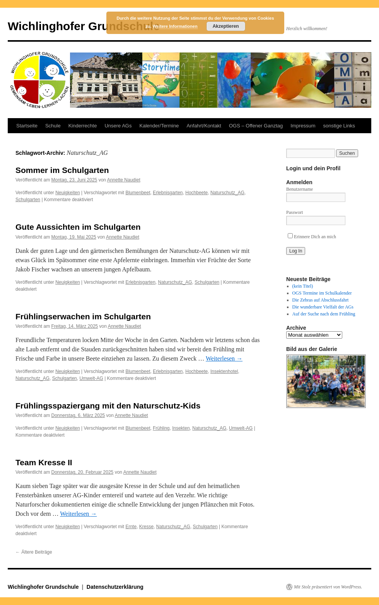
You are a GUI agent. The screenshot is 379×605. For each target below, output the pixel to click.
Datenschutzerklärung (115, 587)
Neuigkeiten (67, 192)
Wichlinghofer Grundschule (84, 26)
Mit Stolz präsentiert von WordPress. (328, 587)
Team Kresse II (43, 462)
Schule (53, 126)
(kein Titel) (302, 286)
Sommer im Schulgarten (62, 170)
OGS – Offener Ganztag (256, 126)
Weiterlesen (224, 358)
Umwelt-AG (91, 378)
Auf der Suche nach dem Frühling (323, 314)
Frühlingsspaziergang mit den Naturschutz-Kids (107, 405)
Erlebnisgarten (168, 192)
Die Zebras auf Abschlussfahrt (320, 300)
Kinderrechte (82, 126)
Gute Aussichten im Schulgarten (78, 226)
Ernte (131, 526)
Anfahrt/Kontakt (203, 126)
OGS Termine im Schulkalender (322, 293)
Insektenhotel (224, 371)
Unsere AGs (117, 126)
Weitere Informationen (175, 26)
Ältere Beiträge (33, 552)
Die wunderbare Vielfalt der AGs (322, 307)
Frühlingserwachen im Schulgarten (83, 316)
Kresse (146, 526)
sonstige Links (339, 126)
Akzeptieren (226, 26)
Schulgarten (27, 199)
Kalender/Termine (159, 126)
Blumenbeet (137, 192)
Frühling (161, 428)
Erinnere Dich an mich (312, 236)
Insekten (181, 428)
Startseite (27, 126)
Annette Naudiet (123, 180)
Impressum (302, 126)
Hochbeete (196, 192)
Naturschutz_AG (227, 192)
